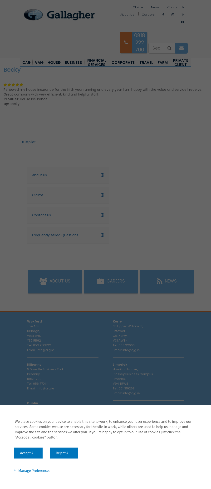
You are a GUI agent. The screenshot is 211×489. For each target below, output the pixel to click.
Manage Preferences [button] (34, 470)
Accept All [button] (27, 453)
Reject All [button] (63, 453)
